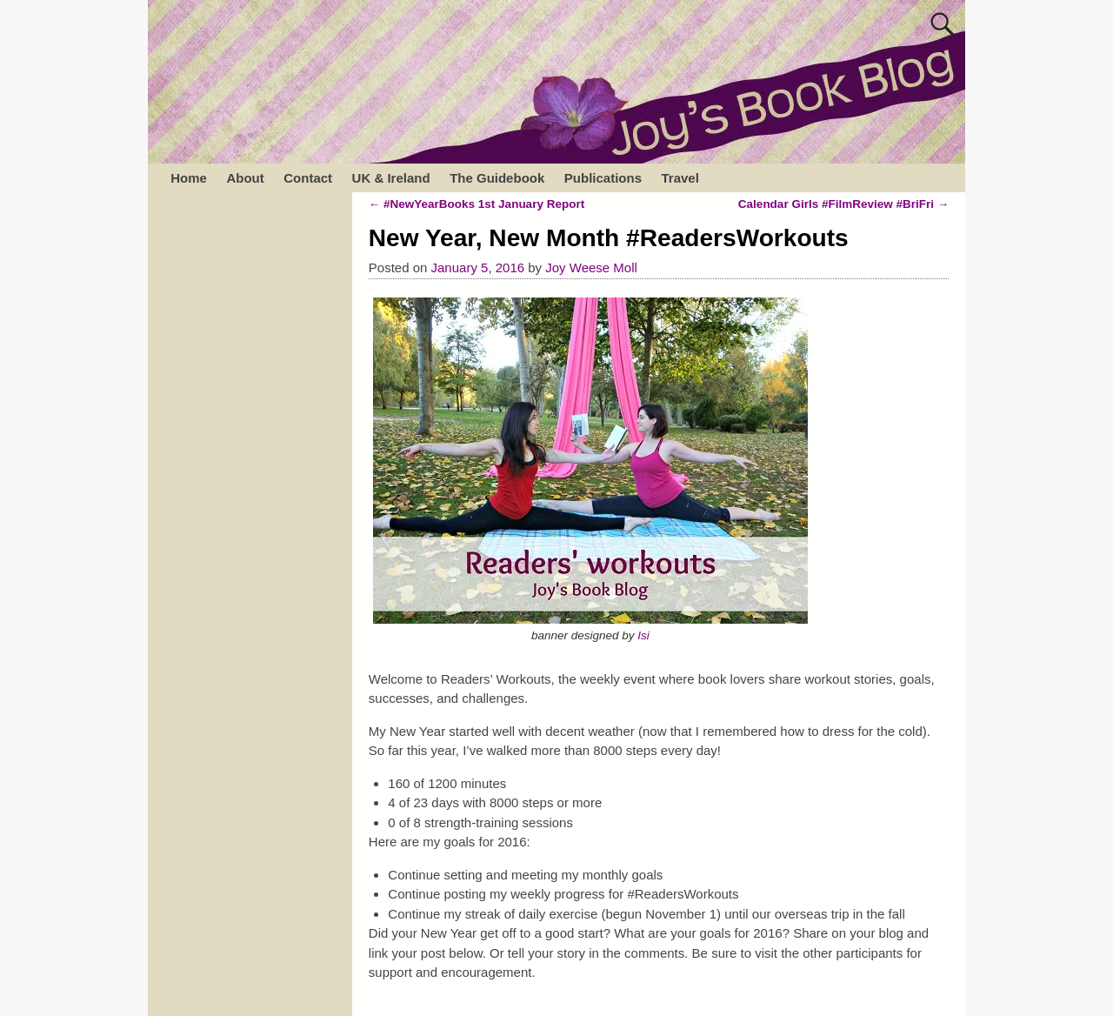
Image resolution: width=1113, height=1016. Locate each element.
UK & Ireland (391, 177)
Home (188, 177)
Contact (307, 177)
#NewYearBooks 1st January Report (476, 204)
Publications (603, 177)
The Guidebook (497, 177)
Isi (643, 635)
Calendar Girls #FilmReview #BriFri (843, 204)
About (244, 177)
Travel (679, 177)
